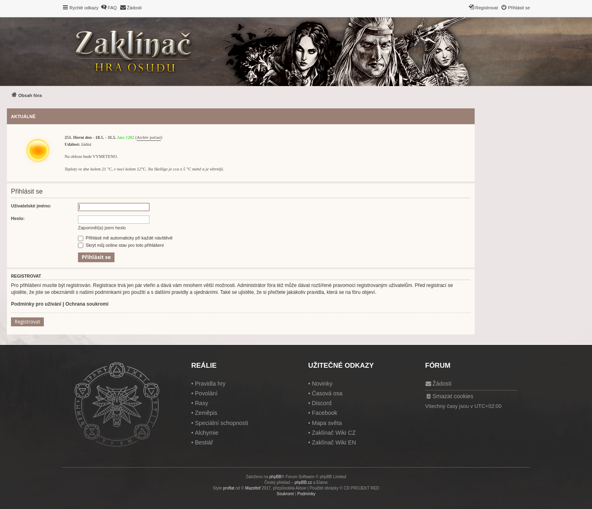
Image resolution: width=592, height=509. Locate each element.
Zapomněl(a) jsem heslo (102, 227)
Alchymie (206, 432)
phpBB (275, 476)
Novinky (322, 383)
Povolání (206, 393)
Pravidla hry (210, 383)
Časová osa (327, 393)
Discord (321, 403)
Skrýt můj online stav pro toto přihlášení (121, 245)
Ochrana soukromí (86, 304)
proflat (228, 488)
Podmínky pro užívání (36, 304)
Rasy (201, 403)
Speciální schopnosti (221, 423)
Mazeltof (253, 488)
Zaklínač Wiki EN (334, 442)
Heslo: (18, 218)
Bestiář (204, 442)
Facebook (324, 413)
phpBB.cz (303, 482)
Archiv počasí (149, 137)
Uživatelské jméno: (31, 205)
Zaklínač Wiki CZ (334, 432)
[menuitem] (109, 8)
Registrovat (27, 321)
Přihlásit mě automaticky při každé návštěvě (125, 237)
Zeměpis (206, 413)
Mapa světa (327, 423)
